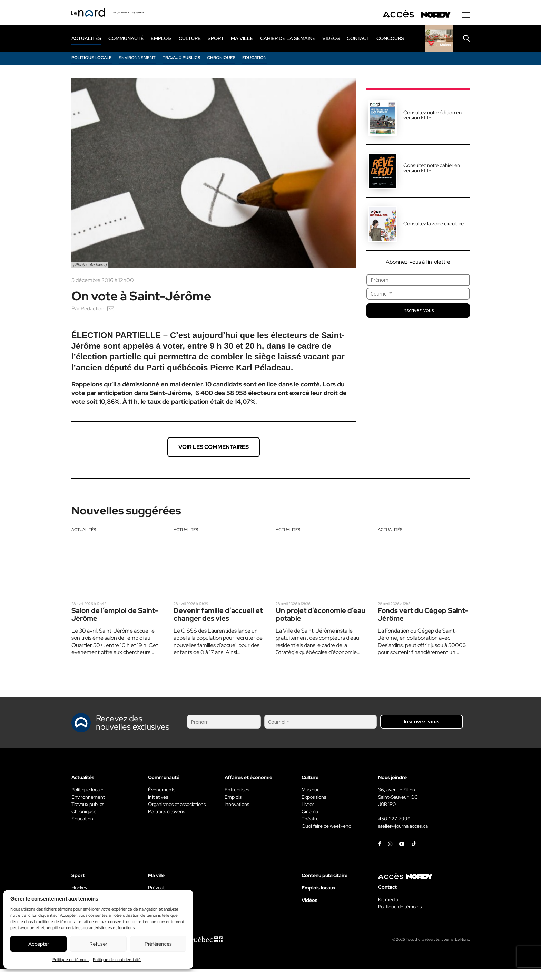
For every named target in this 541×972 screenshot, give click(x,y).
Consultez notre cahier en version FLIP (431, 170)
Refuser (98, 944)
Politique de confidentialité (117, 959)
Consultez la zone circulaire (433, 225)
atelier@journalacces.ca (403, 829)
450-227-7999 (394, 821)
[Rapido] (439, 40)
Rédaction (93, 310)
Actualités (83, 532)
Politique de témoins (70, 959)
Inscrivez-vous (418, 312)
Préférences (158, 944)
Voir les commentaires (213, 449)
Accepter (38, 944)
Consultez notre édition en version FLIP (432, 117)
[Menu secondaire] (466, 17)
